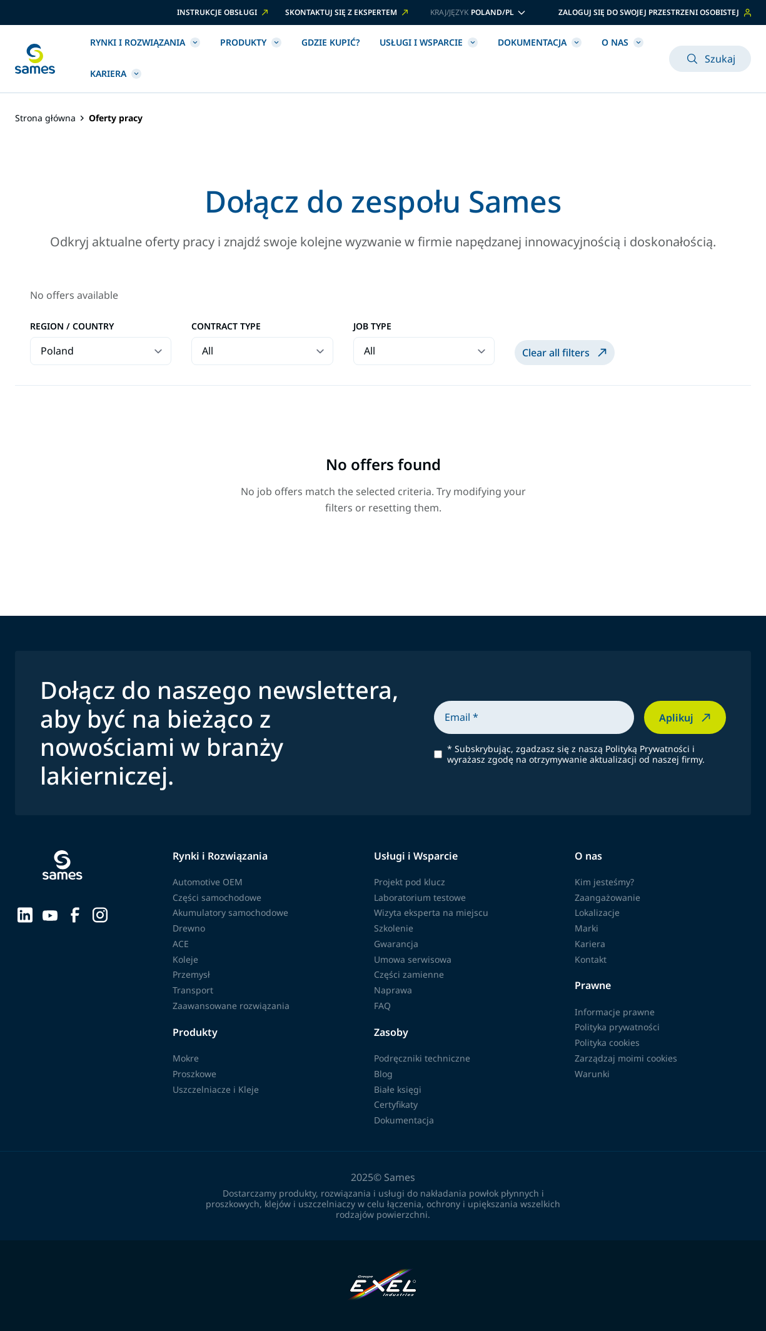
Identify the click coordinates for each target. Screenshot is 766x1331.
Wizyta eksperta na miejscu (431, 912)
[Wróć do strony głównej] (35, 59)
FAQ (382, 1006)
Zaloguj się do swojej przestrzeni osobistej (654, 12)
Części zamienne (409, 974)
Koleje (185, 959)
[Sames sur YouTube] (50, 914)
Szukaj (710, 58)
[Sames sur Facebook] (75, 914)
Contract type (226, 326)
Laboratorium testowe (420, 897)
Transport (193, 990)
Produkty (250, 42)
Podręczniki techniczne (422, 1058)
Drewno (189, 928)
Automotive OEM (208, 882)
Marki (586, 928)
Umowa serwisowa (412, 959)
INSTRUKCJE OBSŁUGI (223, 13)
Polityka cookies (607, 1042)
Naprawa (393, 990)
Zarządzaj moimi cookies (626, 1058)
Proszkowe (194, 1074)
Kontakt (591, 959)
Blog (383, 1074)
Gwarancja (396, 944)
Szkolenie (393, 928)
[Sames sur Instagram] (100, 914)
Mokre (186, 1058)
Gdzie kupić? (330, 42)
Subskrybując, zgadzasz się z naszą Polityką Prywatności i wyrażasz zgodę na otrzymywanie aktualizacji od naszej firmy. (576, 754)
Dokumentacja (540, 42)
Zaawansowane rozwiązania (231, 1006)
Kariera (115, 73)
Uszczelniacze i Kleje (216, 1089)
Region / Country (72, 326)
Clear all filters (566, 352)
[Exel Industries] (383, 1285)
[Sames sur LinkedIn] (25, 914)
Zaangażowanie (607, 897)
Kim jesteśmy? (604, 882)
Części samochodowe (217, 897)
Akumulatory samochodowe (230, 912)
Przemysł (191, 974)
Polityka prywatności (617, 1027)
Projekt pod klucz (409, 882)
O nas (622, 42)
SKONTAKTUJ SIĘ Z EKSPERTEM (347, 13)
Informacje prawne (615, 1012)
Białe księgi (397, 1089)
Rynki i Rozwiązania (145, 42)
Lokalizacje (597, 912)
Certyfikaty (396, 1104)
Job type (372, 326)
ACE (181, 944)
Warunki (592, 1074)
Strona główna (45, 118)
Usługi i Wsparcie (429, 42)
